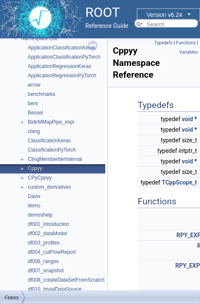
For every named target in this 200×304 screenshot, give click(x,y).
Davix (34, 196)
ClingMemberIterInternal (55, 159)
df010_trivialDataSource (55, 289)
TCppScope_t (179, 182)
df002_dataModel (47, 233)
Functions (186, 43)
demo (34, 206)
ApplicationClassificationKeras (62, 48)
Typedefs (164, 43)
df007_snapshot (46, 271)
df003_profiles (43, 243)
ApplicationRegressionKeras (59, 66)
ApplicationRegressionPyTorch (62, 76)
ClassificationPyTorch (52, 150)
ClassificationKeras (49, 141)
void (187, 119)
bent (32, 103)
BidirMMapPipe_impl (51, 122)
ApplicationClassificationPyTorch (64, 57)
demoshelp (40, 215)
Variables (188, 52)
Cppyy (35, 168)
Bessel (35, 113)
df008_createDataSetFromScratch (66, 280)
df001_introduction (48, 224)
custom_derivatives (49, 187)
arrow (34, 85)
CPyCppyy (40, 178)
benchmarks (41, 94)
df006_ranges (43, 261)
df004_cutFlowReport (52, 252)
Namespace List (39, 38)
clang (34, 131)
